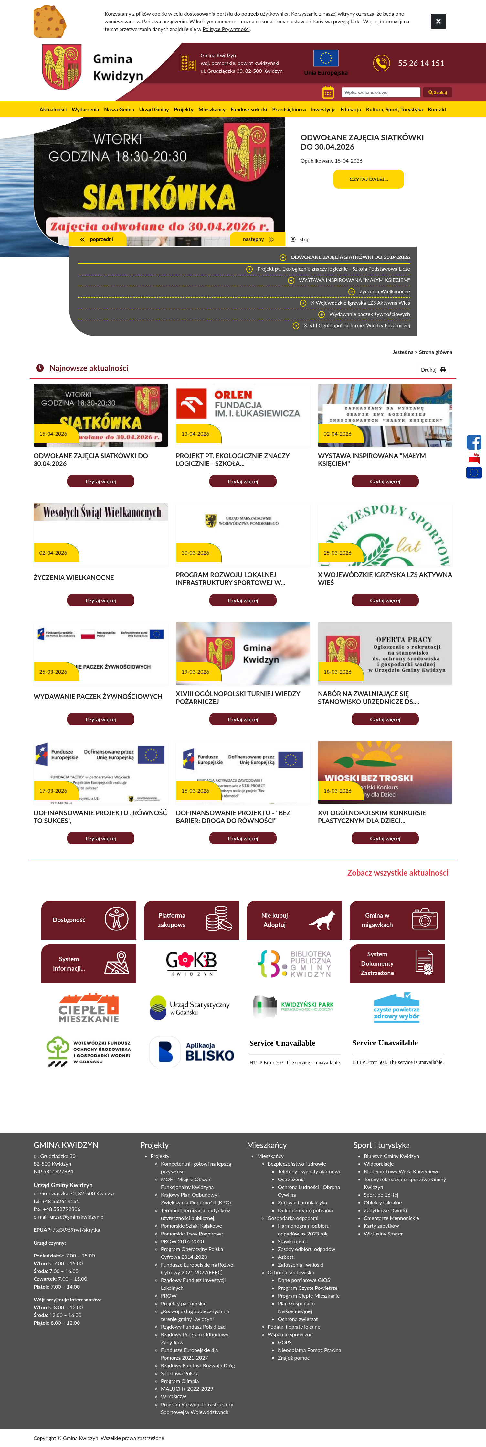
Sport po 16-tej (381, 1194)
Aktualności (53, 109)
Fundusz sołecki (249, 109)
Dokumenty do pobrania (305, 1210)
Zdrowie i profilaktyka (302, 1202)
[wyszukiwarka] (381, 92)
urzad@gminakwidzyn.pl (77, 1216)
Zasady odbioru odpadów (306, 1249)
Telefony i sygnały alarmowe (310, 1171)
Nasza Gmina (119, 109)
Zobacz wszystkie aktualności (398, 872)
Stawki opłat (292, 1241)
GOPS (285, 1342)
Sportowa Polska (180, 1373)
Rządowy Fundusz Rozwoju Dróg (198, 1365)
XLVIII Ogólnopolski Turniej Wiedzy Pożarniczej (351, 326)
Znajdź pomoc (294, 1358)
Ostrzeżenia (291, 1179)
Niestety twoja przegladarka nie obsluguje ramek (295, 1071)
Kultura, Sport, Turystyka (394, 109)
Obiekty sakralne (383, 1202)
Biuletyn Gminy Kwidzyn (391, 1156)
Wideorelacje (379, 1163)
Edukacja (351, 109)
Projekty (183, 109)
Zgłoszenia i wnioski (300, 1264)
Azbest (285, 1257)
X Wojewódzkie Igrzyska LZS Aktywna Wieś (354, 303)
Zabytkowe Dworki (385, 1210)
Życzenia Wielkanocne (379, 292)
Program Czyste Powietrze (307, 1288)
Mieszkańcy (212, 109)
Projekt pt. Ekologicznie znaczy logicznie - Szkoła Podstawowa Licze (328, 269)
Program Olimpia (180, 1381)
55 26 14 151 (421, 63)
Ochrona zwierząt (298, 1319)
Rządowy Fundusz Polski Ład (193, 1326)
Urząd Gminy (154, 109)
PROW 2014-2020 (182, 1241)
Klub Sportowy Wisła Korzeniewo (402, 1171)
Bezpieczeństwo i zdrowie (297, 1163)
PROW (169, 1295)
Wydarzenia (85, 109)
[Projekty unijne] (474, 474)
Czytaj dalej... (368, 179)
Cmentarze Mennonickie (391, 1218)
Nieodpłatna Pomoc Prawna (309, 1350)
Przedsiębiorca (289, 109)
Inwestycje (323, 109)
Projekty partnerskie (183, 1303)
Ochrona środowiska (291, 1272)
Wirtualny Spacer (383, 1233)
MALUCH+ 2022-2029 (187, 1389)
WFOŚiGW (173, 1396)
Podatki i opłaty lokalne (294, 1326)
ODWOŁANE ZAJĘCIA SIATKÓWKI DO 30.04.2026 (344, 257)
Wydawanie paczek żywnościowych (364, 314)
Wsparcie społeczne (290, 1334)
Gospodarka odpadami (293, 1218)
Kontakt (437, 109)
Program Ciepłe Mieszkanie (309, 1295)
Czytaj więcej (101, 481)
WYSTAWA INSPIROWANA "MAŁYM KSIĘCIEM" (348, 280)
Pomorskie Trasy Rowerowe (192, 1233)
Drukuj (433, 369)
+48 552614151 (60, 1201)
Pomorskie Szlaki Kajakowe (191, 1226)
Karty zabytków (381, 1226)
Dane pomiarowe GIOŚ (304, 1280)
